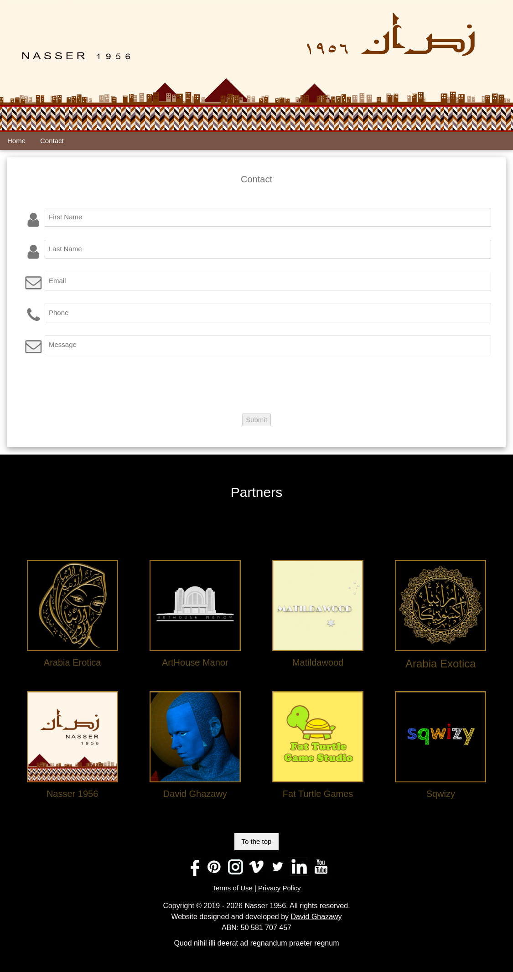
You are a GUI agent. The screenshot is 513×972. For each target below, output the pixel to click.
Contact (52, 141)
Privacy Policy (279, 888)
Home (16, 141)
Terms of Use (232, 888)
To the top (257, 841)
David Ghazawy (316, 916)
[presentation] (91, 385)
